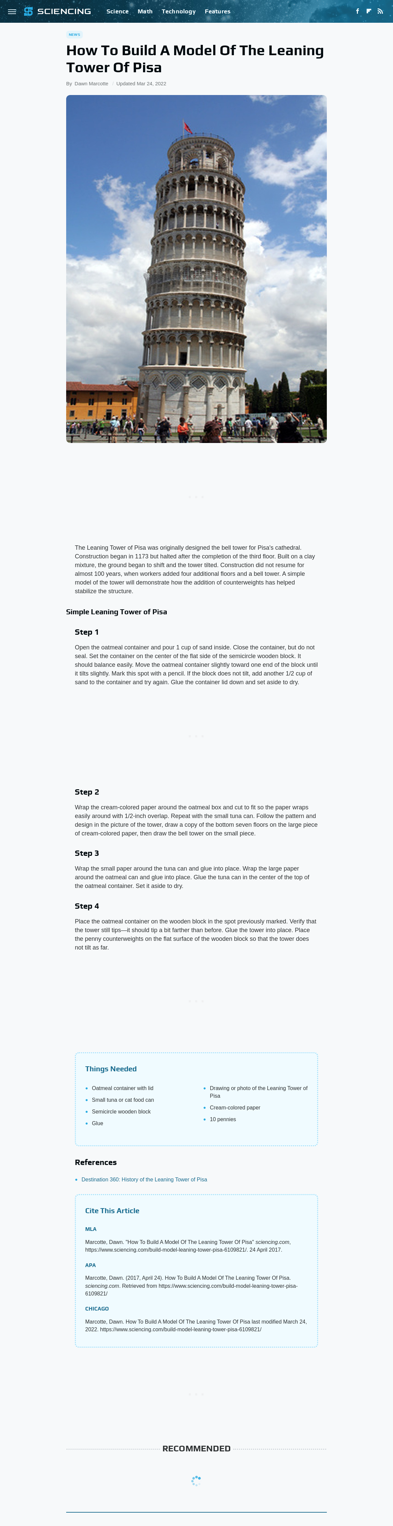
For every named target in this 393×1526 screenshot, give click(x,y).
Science (118, 11)
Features (218, 11)
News (74, 34)
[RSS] (380, 11)
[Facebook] (357, 11)
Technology (179, 11)
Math (145, 11)
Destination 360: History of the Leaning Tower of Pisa (144, 1179)
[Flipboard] (369, 11)
